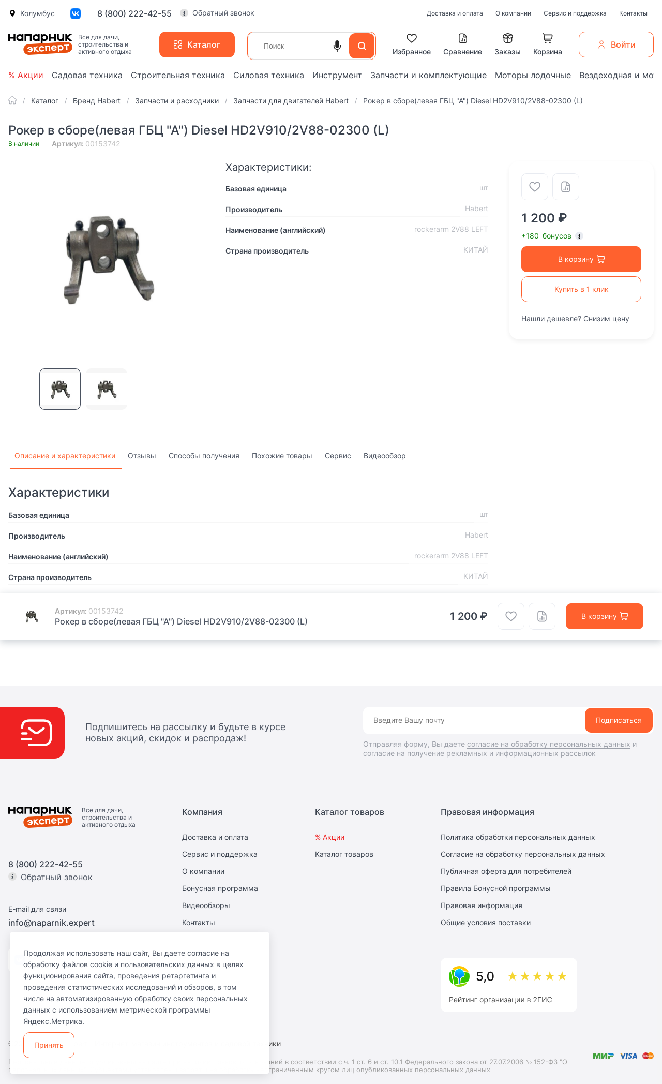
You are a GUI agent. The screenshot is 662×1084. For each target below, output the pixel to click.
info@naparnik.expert (51, 922)
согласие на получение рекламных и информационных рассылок (479, 753)
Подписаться (619, 720)
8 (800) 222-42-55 (134, 13)
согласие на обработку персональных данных (548, 743)
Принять (49, 1045)
